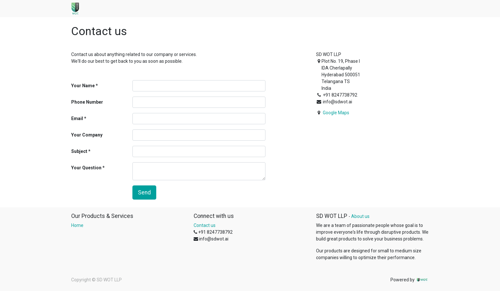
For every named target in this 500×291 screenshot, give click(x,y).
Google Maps (336, 112)
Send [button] (144, 192)
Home (77, 225)
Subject (79, 151)
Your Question (86, 167)
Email (77, 118)
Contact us (205, 225)
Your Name (83, 85)
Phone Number (87, 102)
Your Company (86, 134)
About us (360, 216)
